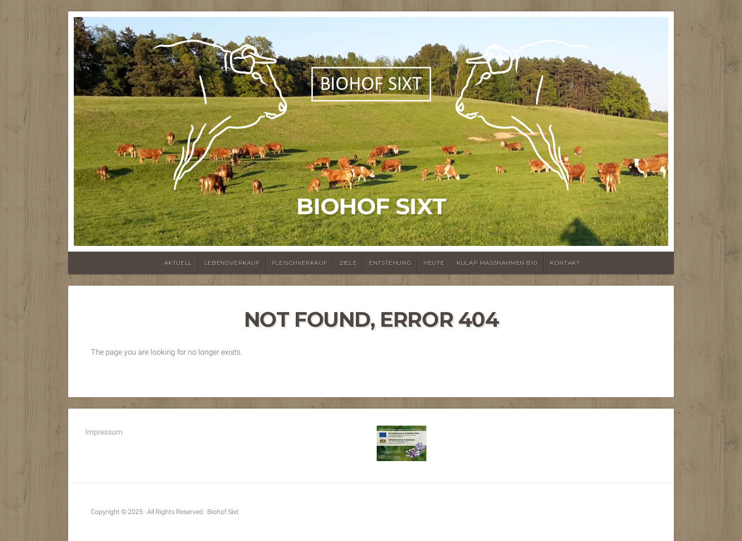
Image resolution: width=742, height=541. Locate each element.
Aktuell (178, 262)
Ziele (348, 262)
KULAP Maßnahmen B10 (497, 262)
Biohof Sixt (371, 206)
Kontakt (565, 262)
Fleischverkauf (299, 262)
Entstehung (390, 262)
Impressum (104, 432)
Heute (434, 262)
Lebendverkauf (232, 262)
